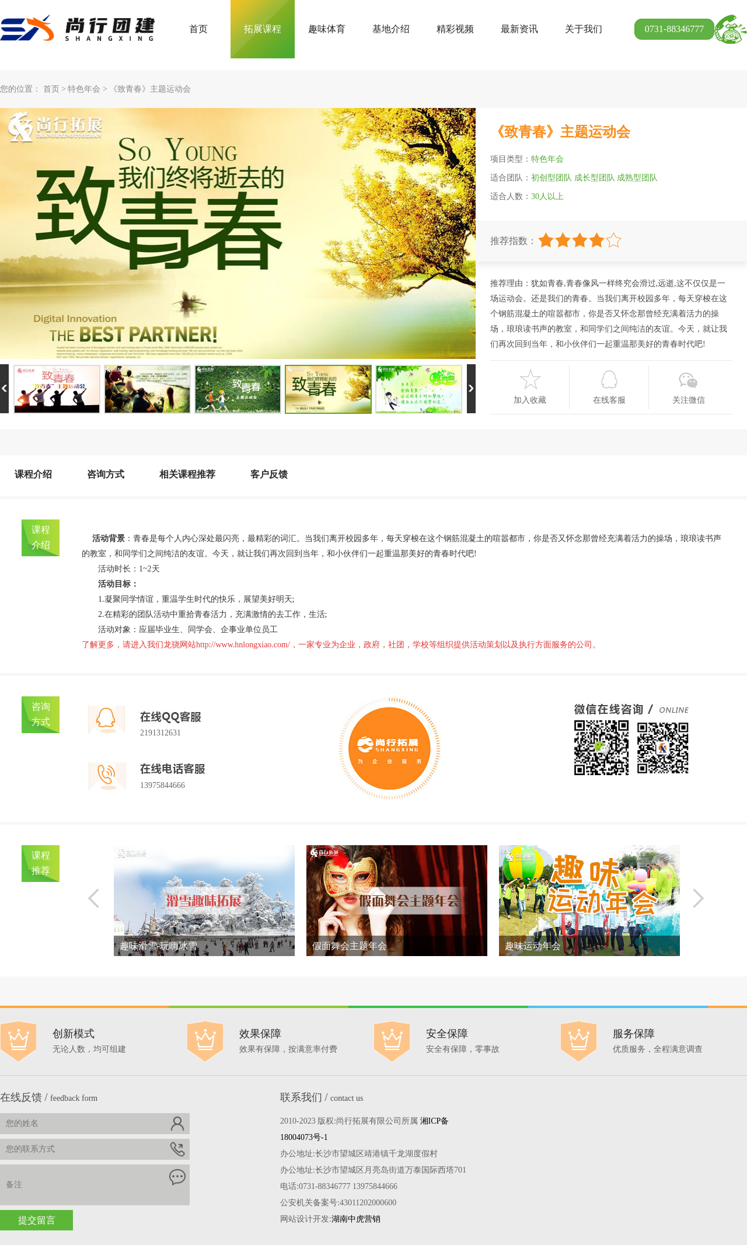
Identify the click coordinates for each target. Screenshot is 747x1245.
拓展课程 (262, 29)
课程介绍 (33, 474)
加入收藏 (530, 400)
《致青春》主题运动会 (150, 89)
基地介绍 (391, 29)
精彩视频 (455, 29)
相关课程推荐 (187, 474)
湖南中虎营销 (356, 1219)
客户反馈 (269, 474)
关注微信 (688, 400)
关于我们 (583, 29)
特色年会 (84, 89)
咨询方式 (105, 474)
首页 (198, 29)
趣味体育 (326, 29)
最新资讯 (519, 29)
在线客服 (609, 400)
